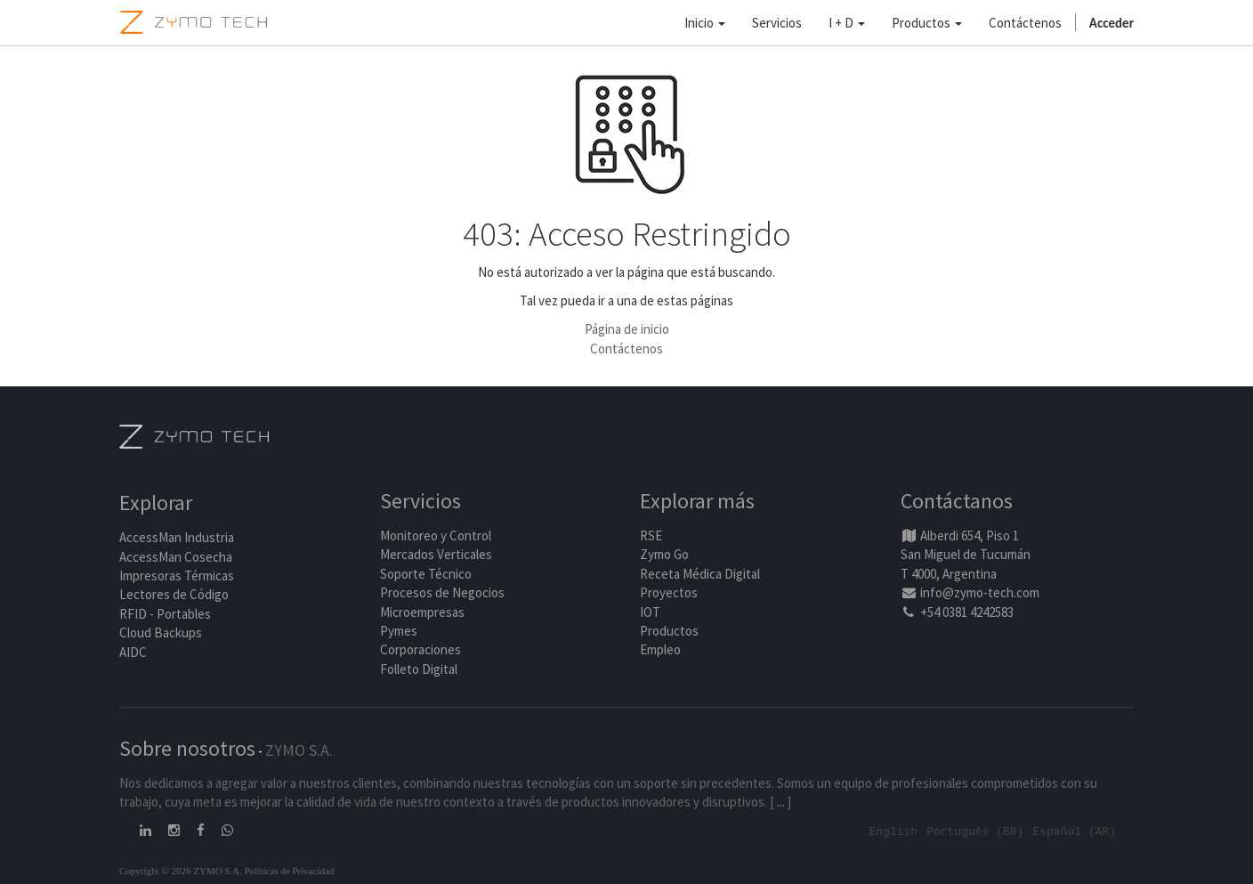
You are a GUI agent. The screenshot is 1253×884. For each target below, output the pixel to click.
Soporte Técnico (426, 573)
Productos (669, 630)
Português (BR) (974, 831)
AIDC (133, 652)
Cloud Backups (160, 632)
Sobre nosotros (187, 748)
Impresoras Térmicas (176, 575)
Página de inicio (627, 328)
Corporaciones (420, 649)
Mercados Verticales (436, 554)
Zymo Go (664, 554)
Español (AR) (1074, 831)
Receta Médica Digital (700, 573)
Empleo (660, 649)
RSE (651, 535)
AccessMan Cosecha (175, 556)
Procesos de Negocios (442, 592)
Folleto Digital (420, 669)
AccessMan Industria (176, 537)
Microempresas (422, 612)
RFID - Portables (165, 613)
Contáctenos (626, 348)
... (781, 801)
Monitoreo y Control (435, 535)
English (893, 831)
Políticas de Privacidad (290, 869)
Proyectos (669, 592)
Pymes (398, 630)
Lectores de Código (174, 594)
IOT (650, 612)
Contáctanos (957, 501)
